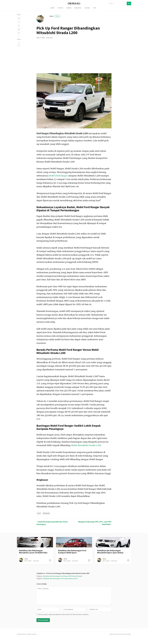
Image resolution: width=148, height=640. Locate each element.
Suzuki (87, 8)
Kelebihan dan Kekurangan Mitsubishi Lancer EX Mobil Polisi (33, 553)
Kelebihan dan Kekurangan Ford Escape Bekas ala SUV (60, 580)
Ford (39, 515)
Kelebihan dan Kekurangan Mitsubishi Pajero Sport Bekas (110, 553)
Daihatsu (78, 8)
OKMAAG (74, 3)
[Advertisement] (74, 59)
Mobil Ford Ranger (58, 177)
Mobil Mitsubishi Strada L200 (86, 447)
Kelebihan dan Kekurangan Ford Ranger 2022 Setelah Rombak (62, 578)
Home (52, 8)
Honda (68, 8)
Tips (94, 8)
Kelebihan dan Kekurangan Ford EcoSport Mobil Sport (72, 553)
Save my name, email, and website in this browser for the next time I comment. (64, 616)
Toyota (60, 8)
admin (55, 18)
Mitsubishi (46, 515)
